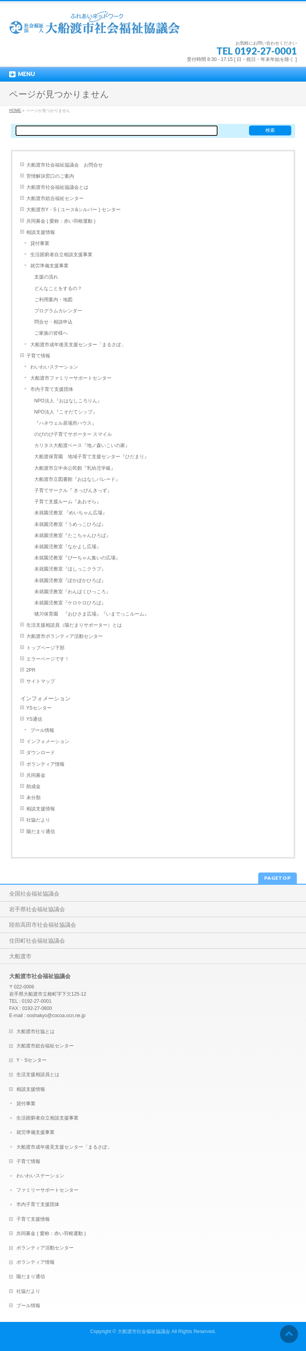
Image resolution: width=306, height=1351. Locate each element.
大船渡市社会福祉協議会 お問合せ (64, 165)
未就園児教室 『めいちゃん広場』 (70, 513)
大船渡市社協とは (35, 1031)
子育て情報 (38, 356)
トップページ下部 (45, 648)
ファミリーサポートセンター (47, 1190)
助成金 (33, 786)
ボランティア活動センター (45, 1248)
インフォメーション (47, 741)
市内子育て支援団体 (51, 389)
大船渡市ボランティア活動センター (64, 636)
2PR (30, 670)
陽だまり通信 (40, 831)
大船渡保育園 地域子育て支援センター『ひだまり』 (91, 456)
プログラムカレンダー (58, 311)
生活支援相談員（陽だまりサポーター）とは (74, 625)
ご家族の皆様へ (51, 333)
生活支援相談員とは (37, 1074)
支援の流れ (46, 277)
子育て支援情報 (33, 1219)
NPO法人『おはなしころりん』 (68, 401)
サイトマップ (40, 681)
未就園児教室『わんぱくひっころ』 (72, 591)
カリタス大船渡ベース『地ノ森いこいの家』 (82, 445)
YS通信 (34, 719)
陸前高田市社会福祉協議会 (42, 925)
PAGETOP (277, 878)
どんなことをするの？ (58, 288)
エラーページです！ (47, 659)
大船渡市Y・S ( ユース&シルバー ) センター (73, 209)
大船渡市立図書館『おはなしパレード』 (77, 479)
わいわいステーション (54, 367)
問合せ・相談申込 (53, 322)
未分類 (33, 797)
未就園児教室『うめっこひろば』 (70, 524)
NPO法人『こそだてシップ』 (65, 412)
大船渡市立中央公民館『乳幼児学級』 (75, 468)
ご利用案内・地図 (53, 299)
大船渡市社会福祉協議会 (144, 1331)
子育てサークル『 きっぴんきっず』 (73, 490)
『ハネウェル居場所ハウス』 (65, 423)
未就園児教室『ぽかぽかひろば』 (70, 580)
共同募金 (35, 775)
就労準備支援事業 (49, 266)
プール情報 (42, 730)
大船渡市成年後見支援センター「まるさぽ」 (78, 344)
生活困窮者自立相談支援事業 (61, 254)
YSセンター (39, 708)
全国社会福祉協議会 (34, 893)
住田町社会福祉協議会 (37, 940)
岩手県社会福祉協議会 (37, 909)
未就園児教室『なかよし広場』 (67, 546)
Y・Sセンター (31, 1060)
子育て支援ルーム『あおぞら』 (67, 501)
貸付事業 (39, 243)
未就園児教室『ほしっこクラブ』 (70, 569)
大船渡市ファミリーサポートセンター (71, 378)
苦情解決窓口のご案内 (50, 176)
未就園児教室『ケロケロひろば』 (70, 603)
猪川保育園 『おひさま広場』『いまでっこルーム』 (91, 614)
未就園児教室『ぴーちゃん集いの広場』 (77, 558)
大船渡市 (20, 956)
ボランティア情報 (45, 764)
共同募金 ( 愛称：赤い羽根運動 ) (61, 221)
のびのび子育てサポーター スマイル (73, 434)
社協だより (38, 820)
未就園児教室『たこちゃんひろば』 (72, 535)
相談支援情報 (40, 232)
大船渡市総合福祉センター (55, 198)
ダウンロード (40, 752)
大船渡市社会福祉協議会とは (57, 187)
